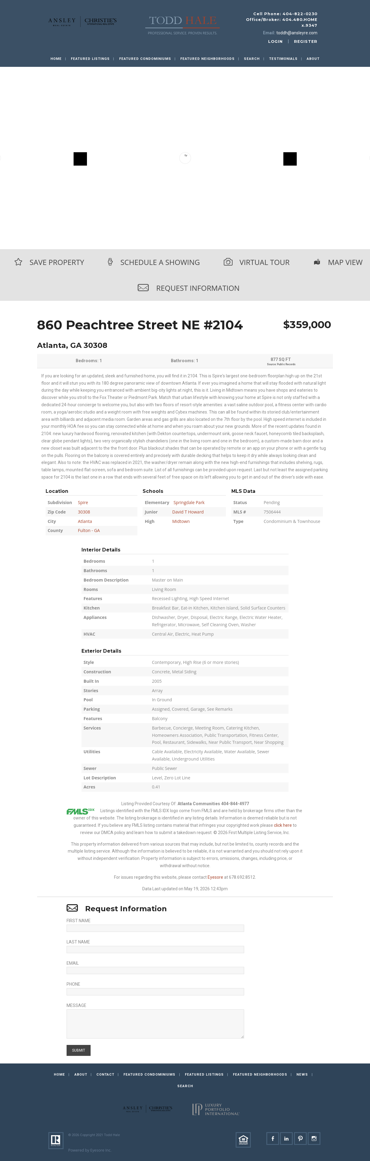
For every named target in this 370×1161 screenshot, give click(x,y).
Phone (73, 984)
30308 (84, 512)
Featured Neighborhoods (207, 59)
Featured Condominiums (145, 59)
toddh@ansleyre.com (296, 32)
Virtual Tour (265, 262)
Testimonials (283, 59)
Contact (105, 1075)
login (275, 41)
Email (73, 963)
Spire (83, 502)
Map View (345, 262)
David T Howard (188, 512)
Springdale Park (189, 502)
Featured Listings (90, 59)
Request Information (198, 288)
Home (56, 59)
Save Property (56, 262)
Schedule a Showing (160, 262)
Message (76, 1005)
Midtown (181, 521)
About (313, 59)
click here (283, 825)
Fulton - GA (89, 530)
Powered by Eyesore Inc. (90, 1150)
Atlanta (85, 521)
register (305, 41)
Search (252, 59)
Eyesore (215, 877)
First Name (79, 920)
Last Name (78, 941)
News (302, 1075)
